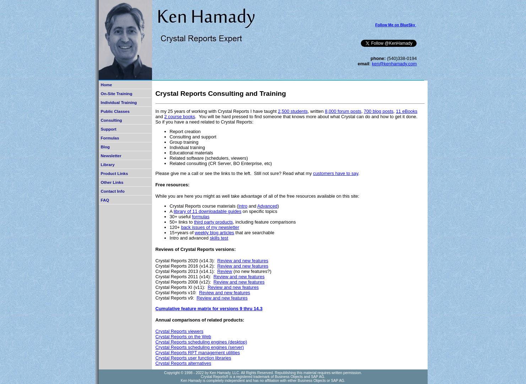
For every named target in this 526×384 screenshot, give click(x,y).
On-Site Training (116, 94)
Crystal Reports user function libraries (193, 358)
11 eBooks (406, 111)
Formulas (110, 138)
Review (224, 271)
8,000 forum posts (343, 111)
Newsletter (111, 156)
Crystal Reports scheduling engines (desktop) (201, 342)
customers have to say (335, 173)
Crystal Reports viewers (180, 331)
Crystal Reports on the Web (183, 336)
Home (106, 85)
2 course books (179, 116)
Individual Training (119, 102)
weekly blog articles (214, 232)
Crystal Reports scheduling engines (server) (200, 347)
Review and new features (243, 260)
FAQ (105, 200)
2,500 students (293, 111)
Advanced (267, 206)
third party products (213, 222)
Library (108, 165)
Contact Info (113, 191)
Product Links (114, 173)
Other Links (112, 182)
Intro (243, 206)
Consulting (111, 120)
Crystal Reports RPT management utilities (198, 352)
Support (108, 129)
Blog (105, 147)
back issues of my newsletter (210, 227)
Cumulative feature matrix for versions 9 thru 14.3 (209, 308)
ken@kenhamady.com (394, 63)
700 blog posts (378, 111)
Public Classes (115, 111)
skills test (219, 238)
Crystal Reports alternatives (183, 363)
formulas (200, 216)
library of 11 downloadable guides (208, 211)
